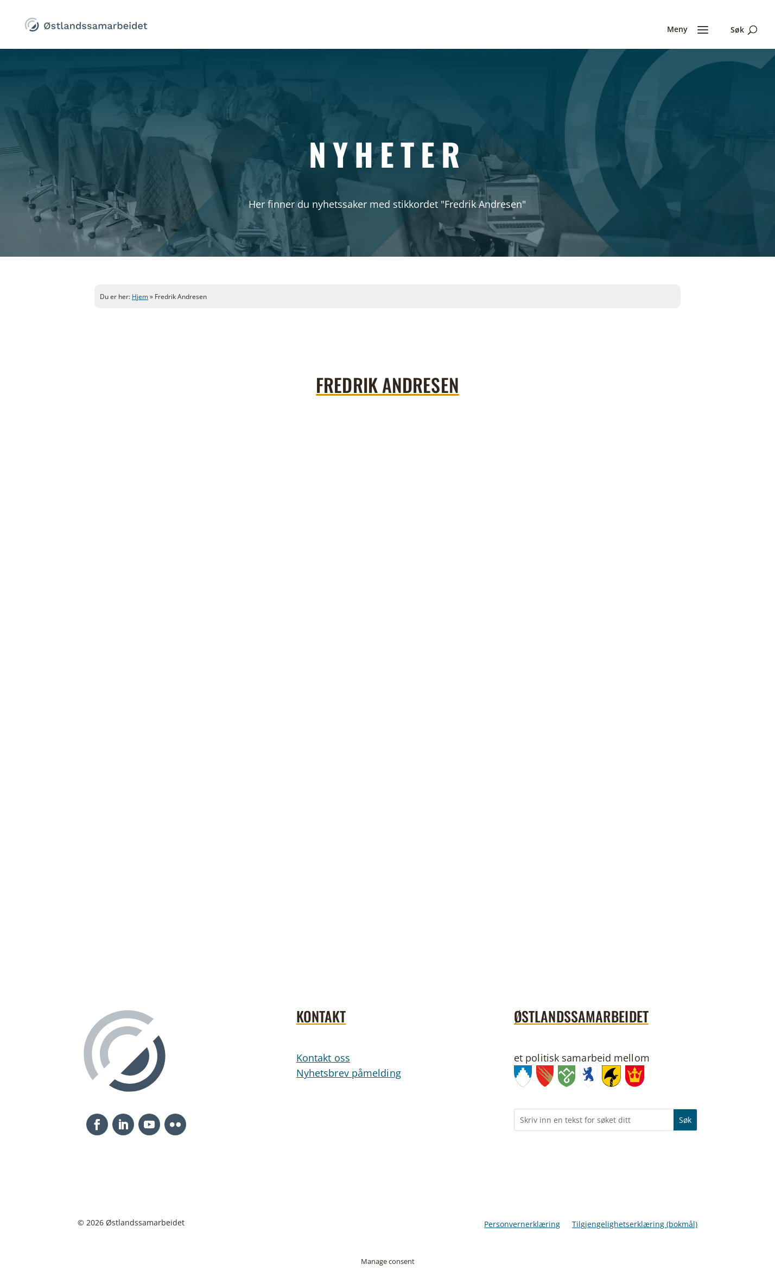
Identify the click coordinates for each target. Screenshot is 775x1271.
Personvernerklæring (522, 1225)
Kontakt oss (323, 1057)
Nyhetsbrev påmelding (348, 1072)
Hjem (140, 296)
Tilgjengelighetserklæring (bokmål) (634, 1225)
